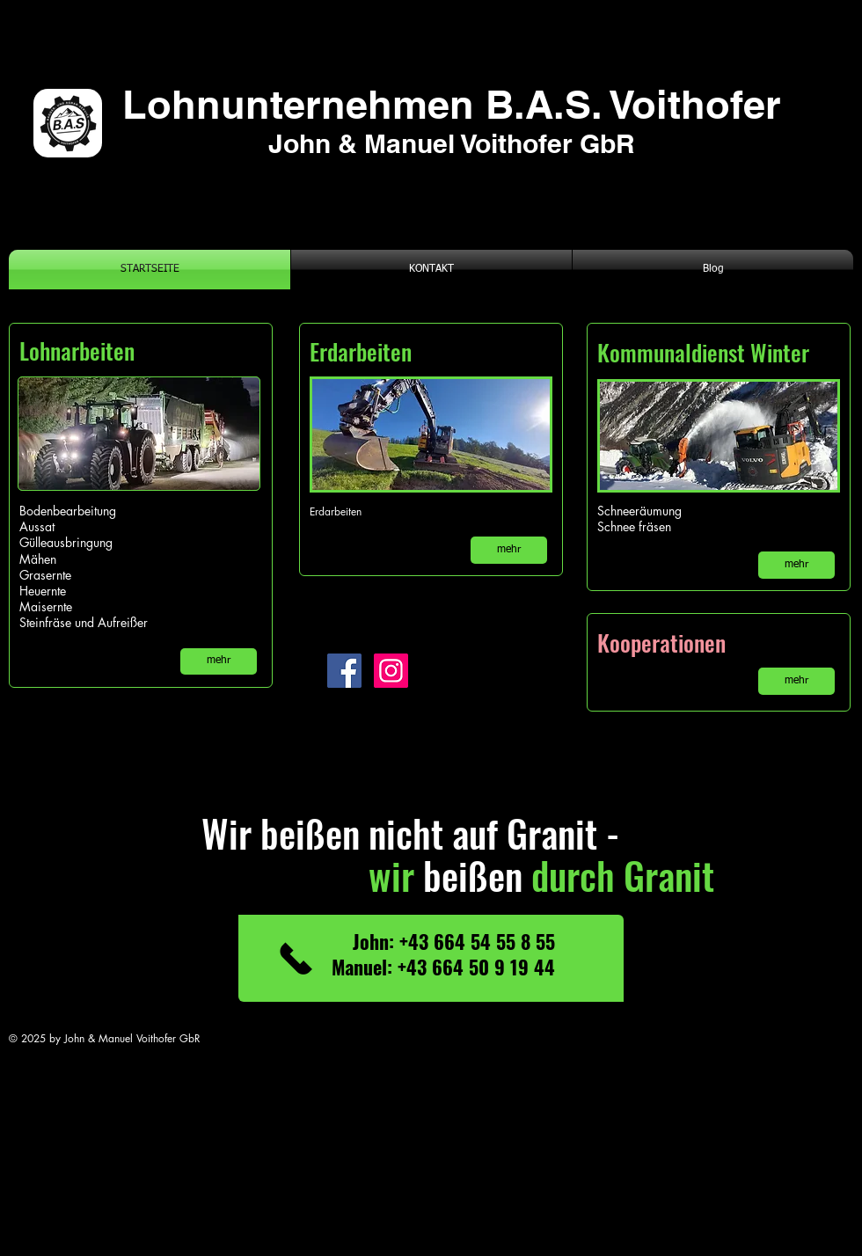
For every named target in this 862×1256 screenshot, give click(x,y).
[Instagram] (391, 671)
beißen (422, 874)
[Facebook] (344, 671)
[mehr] (218, 661)
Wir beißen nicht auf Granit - (375, 832)
